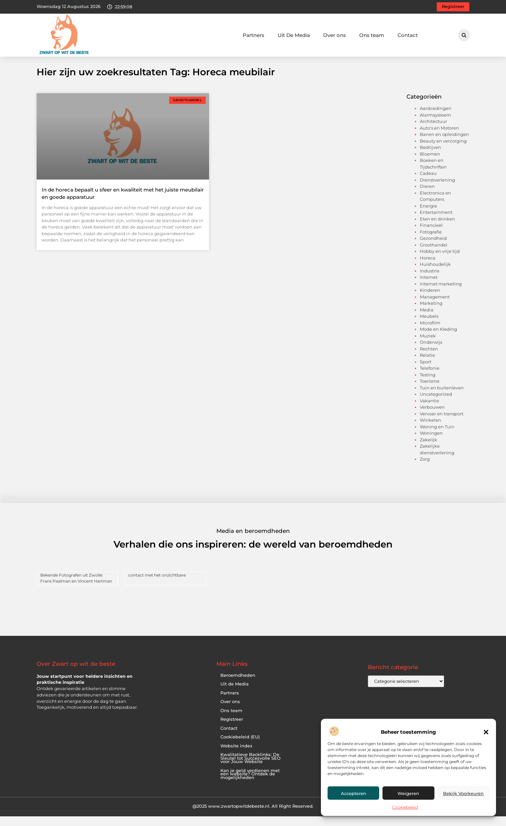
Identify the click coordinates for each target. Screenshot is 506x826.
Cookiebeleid (405, 807)
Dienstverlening (437, 189)
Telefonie (429, 377)
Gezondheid (433, 247)
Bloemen (430, 163)
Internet (428, 286)
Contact (407, 35)
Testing (427, 384)
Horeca (427, 267)
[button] (486, 732)
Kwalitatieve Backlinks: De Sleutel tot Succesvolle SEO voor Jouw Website (250, 768)
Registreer (231, 728)
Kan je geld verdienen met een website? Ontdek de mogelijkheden (250, 783)
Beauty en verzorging (443, 150)
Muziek (428, 345)
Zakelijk (428, 449)
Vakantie (429, 410)
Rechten (429, 358)
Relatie (427, 364)
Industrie (429, 280)
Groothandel (433, 254)
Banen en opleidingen (444, 144)
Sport (425, 371)
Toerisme (429, 390)
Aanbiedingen (435, 118)
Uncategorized (436, 403)
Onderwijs (431, 351)
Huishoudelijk (435, 273)
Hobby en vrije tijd (440, 260)
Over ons (334, 35)
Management (435, 306)
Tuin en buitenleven (442, 397)
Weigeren (408, 793)
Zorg (425, 468)
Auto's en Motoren (439, 137)
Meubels (429, 325)
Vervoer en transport (441, 423)
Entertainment (436, 221)
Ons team (371, 35)
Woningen (431, 442)
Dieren (427, 196)
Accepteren (353, 793)
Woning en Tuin (437, 436)
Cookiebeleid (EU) (240, 746)
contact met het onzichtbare (157, 584)
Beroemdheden (237, 684)
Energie (428, 215)
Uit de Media (234, 693)
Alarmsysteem (435, 124)
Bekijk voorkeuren (463, 793)
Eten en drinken (437, 228)
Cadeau (428, 183)
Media (426, 319)
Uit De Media (294, 35)
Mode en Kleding (438, 338)
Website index (236, 755)
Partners (253, 35)
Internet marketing (441, 293)
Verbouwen (432, 416)
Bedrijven (430, 157)
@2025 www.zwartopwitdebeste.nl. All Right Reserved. (253, 815)
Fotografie (431, 241)
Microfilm (430, 332)
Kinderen (430, 299)
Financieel (431, 234)
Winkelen (430, 429)
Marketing (431, 312)
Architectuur (433, 131)
